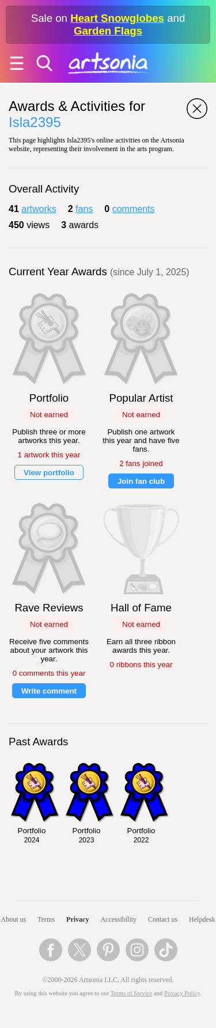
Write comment (49, 691)
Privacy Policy (182, 993)
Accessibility (118, 919)
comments (133, 209)
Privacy (77, 919)
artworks (38, 209)
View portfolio (49, 472)
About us (13, 919)
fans (84, 209)
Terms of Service (132, 993)
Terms (46, 919)
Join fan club (141, 481)
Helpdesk (202, 919)
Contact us (162, 919)
